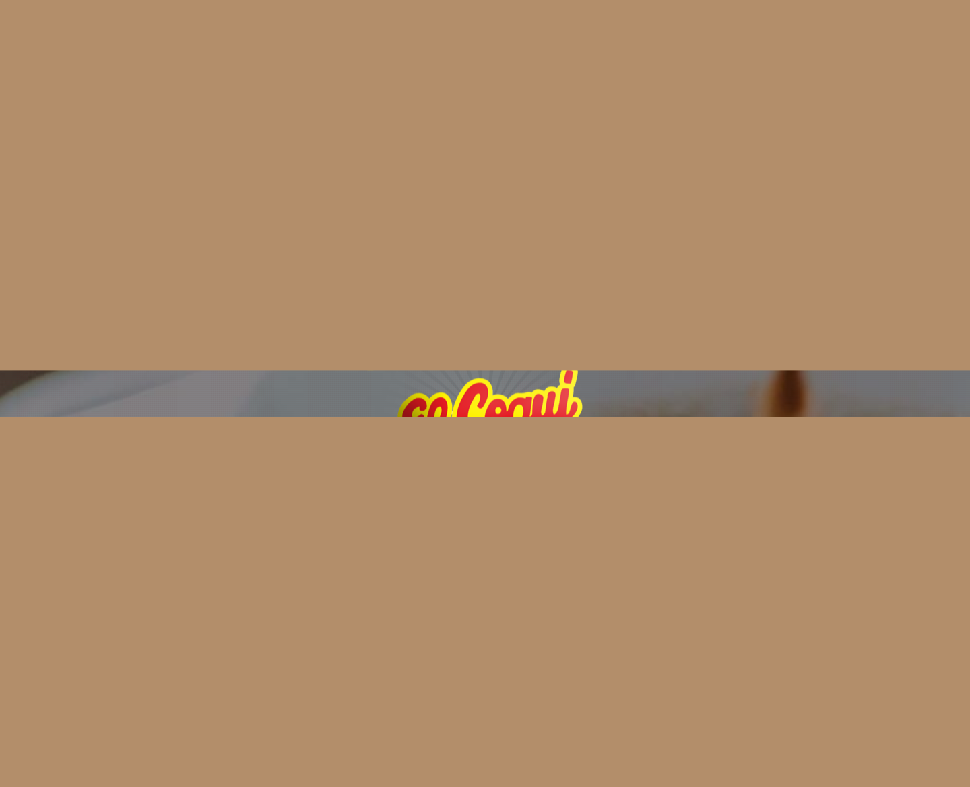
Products (451, 25)
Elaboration (369, 25)
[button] (485, 533)
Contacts (524, 25)
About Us (288, 25)
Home (223, 25)
